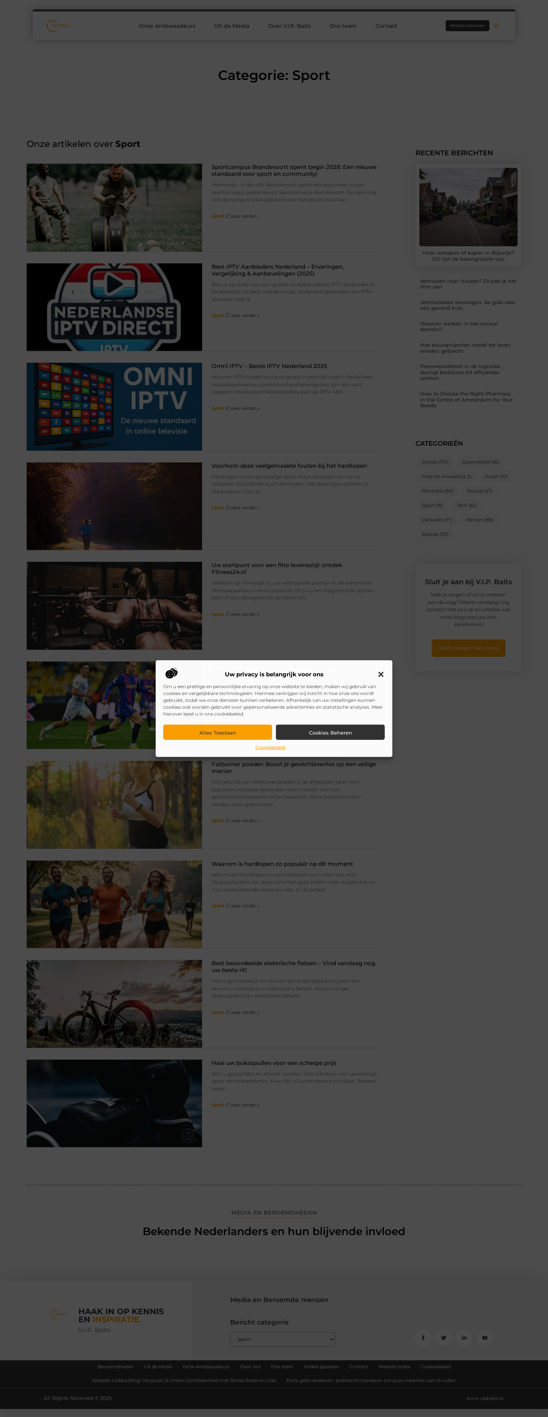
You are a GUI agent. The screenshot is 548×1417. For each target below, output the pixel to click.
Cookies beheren (330, 733)
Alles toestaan (217, 733)
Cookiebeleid (270, 747)
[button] (381, 674)
